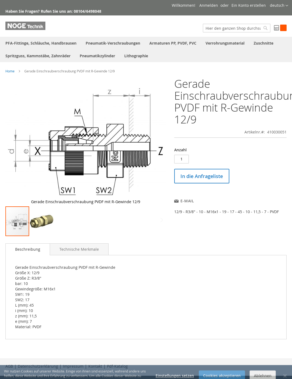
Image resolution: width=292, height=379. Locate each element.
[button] (279, 6)
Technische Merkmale (79, 249)
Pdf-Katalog (117, 366)
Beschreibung (27, 249)
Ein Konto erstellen (248, 5)
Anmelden (208, 5)
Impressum (73, 366)
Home (10, 71)
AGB (9, 366)
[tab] (27, 249)
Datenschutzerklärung (38, 366)
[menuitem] (41, 43)
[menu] (146, 49)
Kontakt (95, 366)
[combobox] (236, 28)
